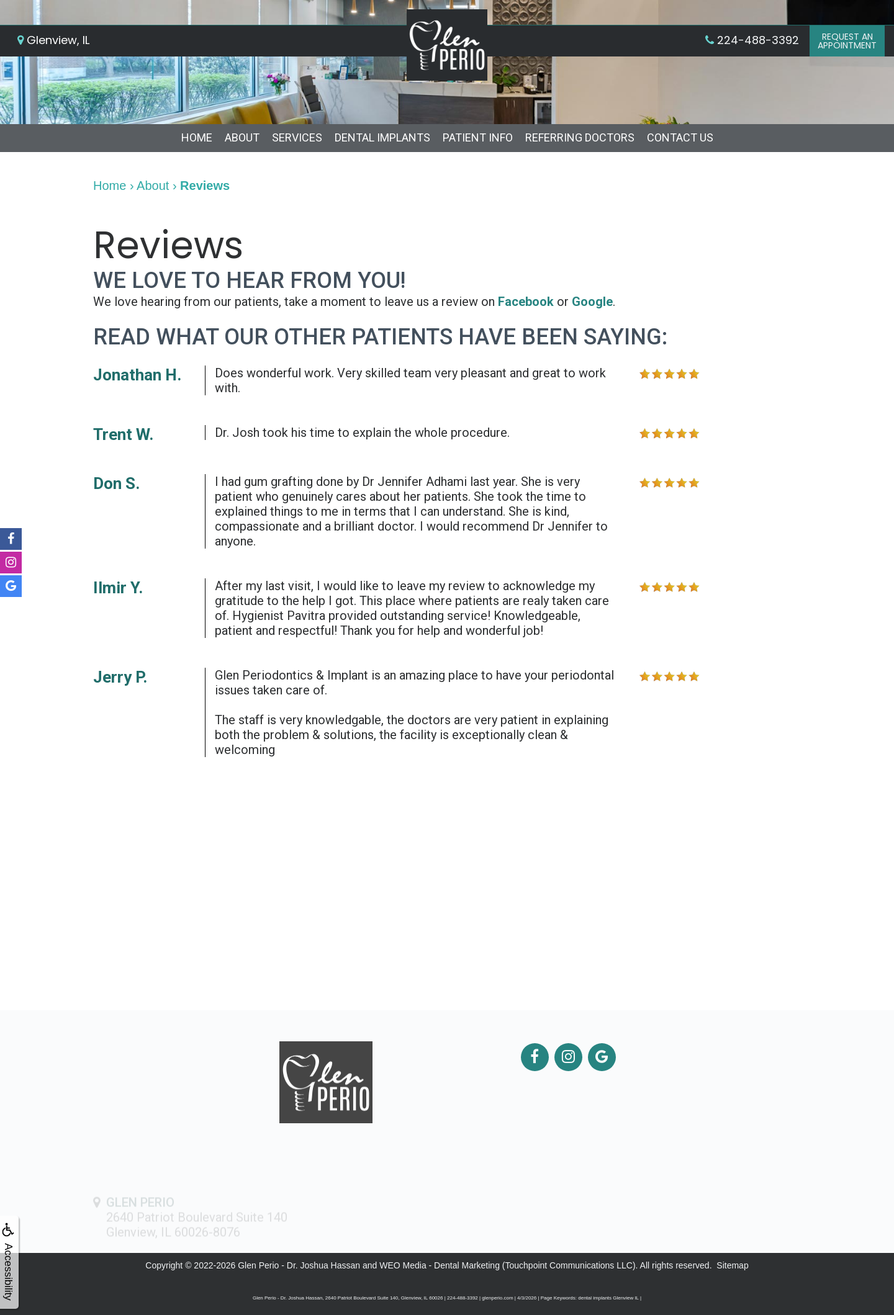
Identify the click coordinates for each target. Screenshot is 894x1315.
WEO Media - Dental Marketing (439, 1265)
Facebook (526, 301)
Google (592, 301)
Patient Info (478, 137)
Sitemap (732, 1265)
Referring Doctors (579, 137)
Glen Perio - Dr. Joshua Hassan (299, 1265)
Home (196, 137)
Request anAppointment (847, 41)
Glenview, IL (53, 40)
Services (297, 137)
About (242, 137)
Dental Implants (382, 137)
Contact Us (680, 137)
